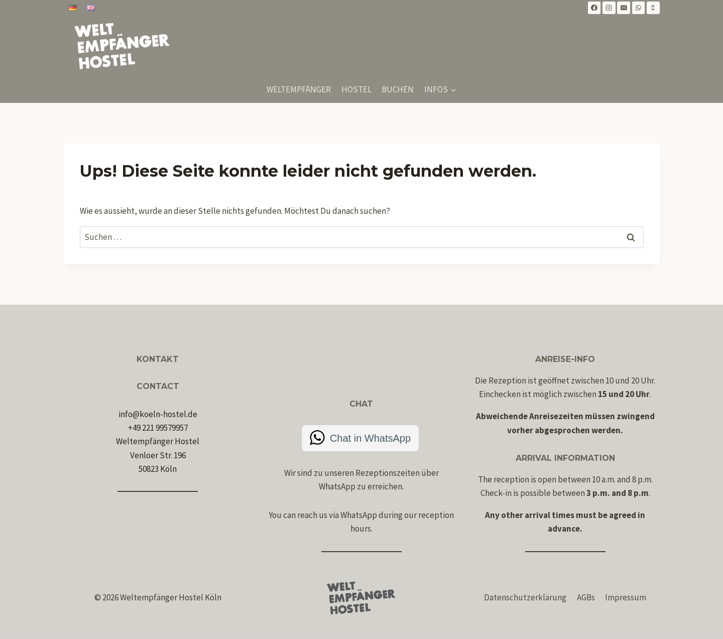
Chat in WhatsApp (370, 438)
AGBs (586, 597)
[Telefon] (653, 8)
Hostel (356, 89)
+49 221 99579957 (158, 427)
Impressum (625, 597)
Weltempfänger (299, 89)
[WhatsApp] (638, 8)
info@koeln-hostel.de (157, 414)
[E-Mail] (623, 8)
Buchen (398, 89)
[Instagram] (609, 8)
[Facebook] (594, 8)
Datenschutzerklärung (525, 597)
